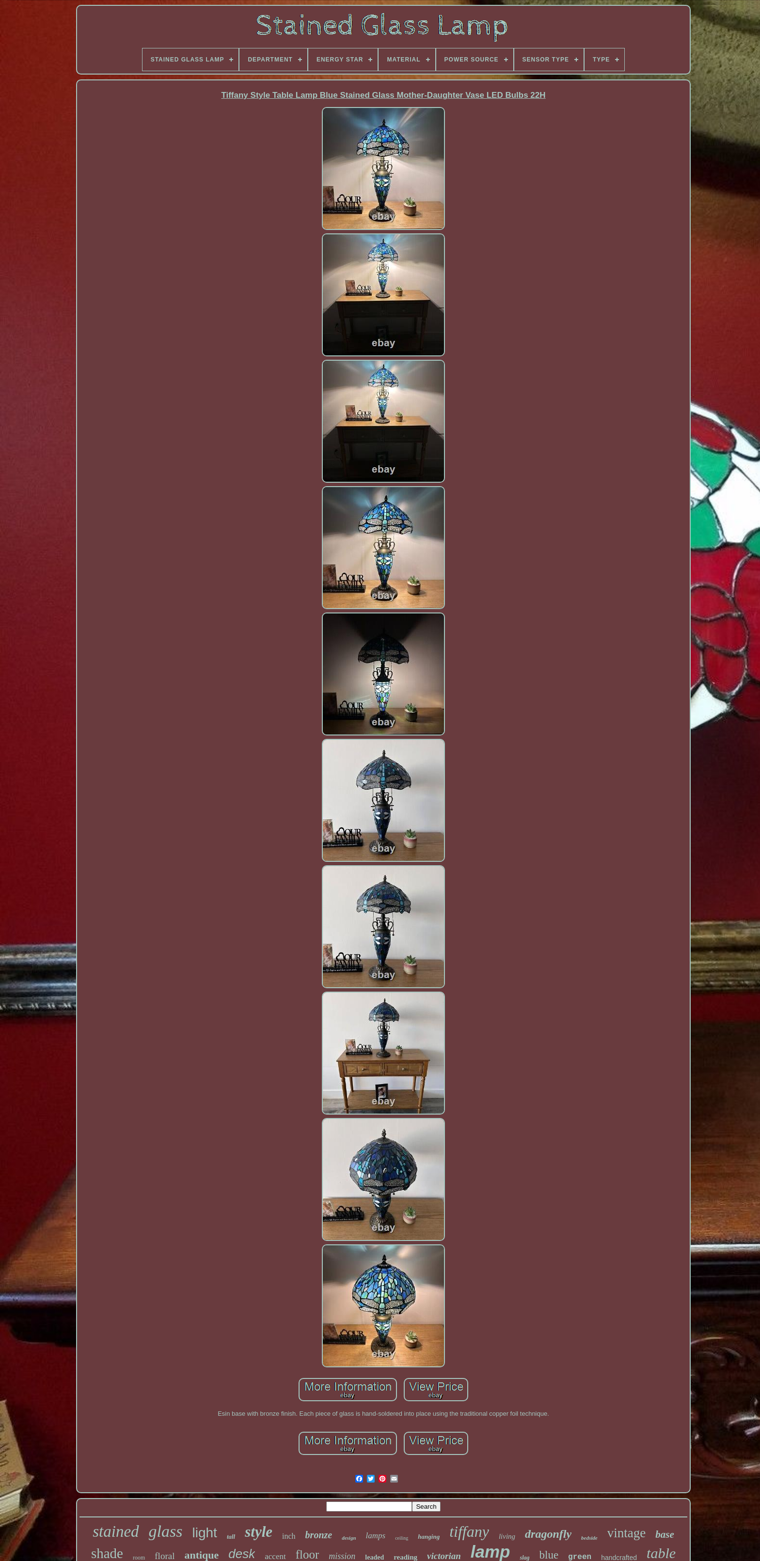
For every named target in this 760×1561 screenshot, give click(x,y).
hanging (429, 1536)
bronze (318, 1535)
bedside (589, 1538)
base (664, 1534)
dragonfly (548, 1534)
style (258, 1531)
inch (289, 1536)
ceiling (401, 1538)
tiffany (469, 1531)
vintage (626, 1533)
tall (231, 1536)
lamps (376, 1535)
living (507, 1536)
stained (116, 1531)
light (204, 1532)
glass (166, 1531)
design (349, 1538)
